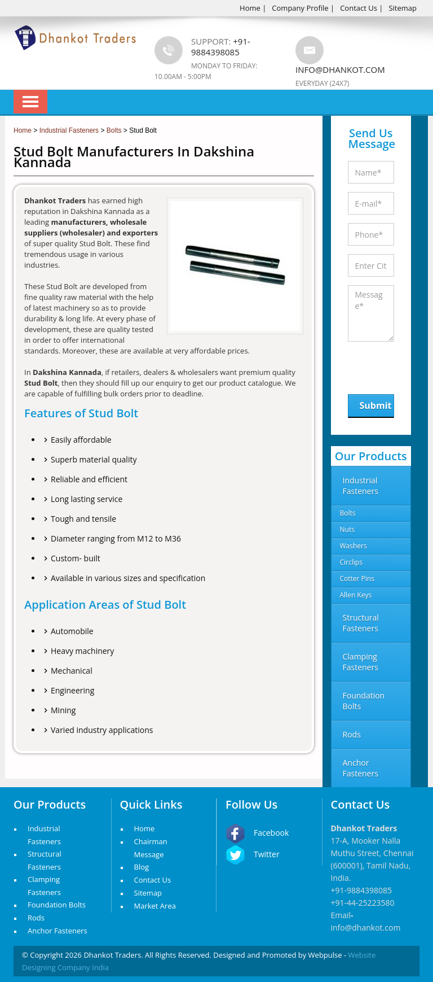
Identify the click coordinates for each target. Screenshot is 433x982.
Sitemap (402, 8)
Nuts (347, 529)
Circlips (351, 562)
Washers (353, 546)
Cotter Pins (357, 578)
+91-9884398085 (361, 890)
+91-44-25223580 (363, 902)
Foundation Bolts (57, 905)
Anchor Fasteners (57, 931)
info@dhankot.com (340, 69)
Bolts (348, 513)
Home (250, 8)
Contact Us (358, 8)
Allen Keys (356, 595)
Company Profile (300, 8)
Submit (376, 405)
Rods (36, 918)
